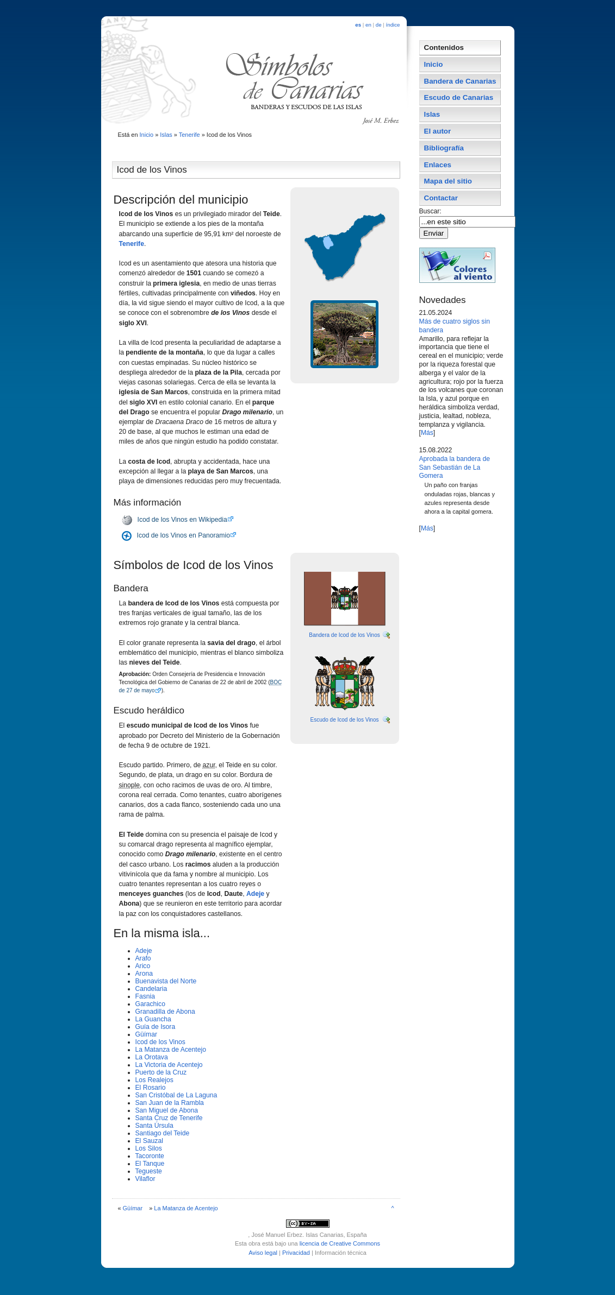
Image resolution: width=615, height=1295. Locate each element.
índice (393, 25)
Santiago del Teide (162, 1133)
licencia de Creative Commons (340, 1243)
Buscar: (431, 211)
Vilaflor (145, 1179)
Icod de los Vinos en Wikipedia (182, 519)
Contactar (441, 198)
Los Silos (148, 1148)
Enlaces (438, 165)
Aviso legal (263, 1252)
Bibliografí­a (444, 148)
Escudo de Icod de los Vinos (344, 720)
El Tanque (150, 1163)
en (368, 25)
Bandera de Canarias (460, 81)
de (379, 25)
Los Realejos (154, 1080)
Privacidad (296, 1252)
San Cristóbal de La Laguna (176, 1095)
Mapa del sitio (448, 181)
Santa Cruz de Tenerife (169, 1118)
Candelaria (151, 989)
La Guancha (153, 1019)
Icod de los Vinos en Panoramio (183, 535)
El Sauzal (149, 1141)
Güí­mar (146, 1034)
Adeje (256, 894)
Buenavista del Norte (166, 981)
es (358, 25)
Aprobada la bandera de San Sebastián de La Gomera (454, 467)
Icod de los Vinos (160, 1042)
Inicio (147, 134)
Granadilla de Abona (165, 1011)
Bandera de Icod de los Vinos (344, 635)
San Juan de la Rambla (169, 1103)
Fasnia (145, 996)
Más (427, 433)
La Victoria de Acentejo (169, 1065)
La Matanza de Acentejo (170, 1049)
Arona (144, 973)
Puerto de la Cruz (161, 1072)
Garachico (150, 1004)
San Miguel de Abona (166, 1110)
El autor (437, 131)
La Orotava (151, 1057)
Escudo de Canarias (459, 97)
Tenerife (189, 134)
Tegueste (148, 1171)
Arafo (143, 958)
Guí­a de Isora (155, 1027)
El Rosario (150, 1087)
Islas (166, 134)
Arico (143, 966)
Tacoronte (149, 1156)
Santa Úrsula (154, 1125)
